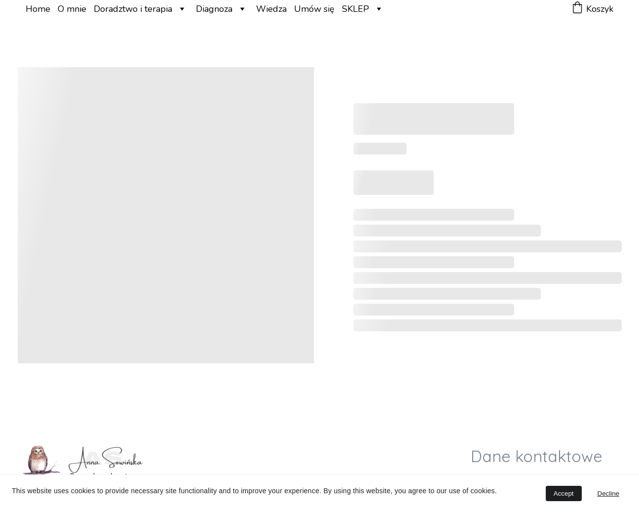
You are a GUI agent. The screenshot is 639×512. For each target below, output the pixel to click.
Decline (608, 493)
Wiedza (271, 9)
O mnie (72, 9)
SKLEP (355, 9)
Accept (564, 493)
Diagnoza (214, 9)
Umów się (314, 9)
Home (38, 9)
